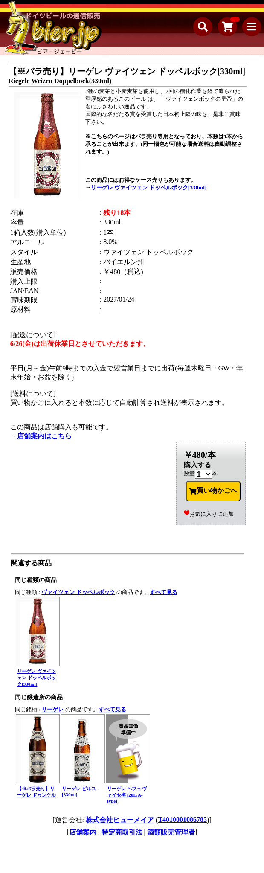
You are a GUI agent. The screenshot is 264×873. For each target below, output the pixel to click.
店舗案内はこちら (44, 435)
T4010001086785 (182, 819)
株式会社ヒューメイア (120, 820)
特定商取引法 (122, 832)
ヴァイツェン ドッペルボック (78, 592)
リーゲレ (52, 709)
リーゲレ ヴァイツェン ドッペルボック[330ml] (148, 187)
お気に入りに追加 (209, 514)
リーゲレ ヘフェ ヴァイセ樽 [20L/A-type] (127, 794)
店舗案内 (82, 832)
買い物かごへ (213, 491)
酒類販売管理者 (171, 832)
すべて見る (163, 592)
